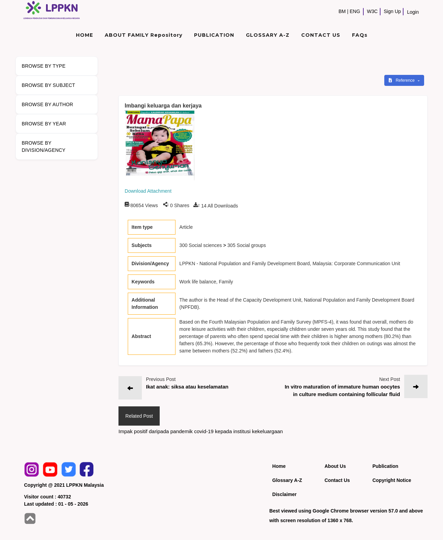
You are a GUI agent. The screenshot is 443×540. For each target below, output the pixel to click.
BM (342, 11)
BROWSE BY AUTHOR (47, 104)
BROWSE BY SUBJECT (48, 85)
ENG (355, 11)
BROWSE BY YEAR (44, 123)
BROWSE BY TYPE (44, 66)
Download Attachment (148, 191)
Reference (402, 80)
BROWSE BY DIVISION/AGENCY (43, 146)
